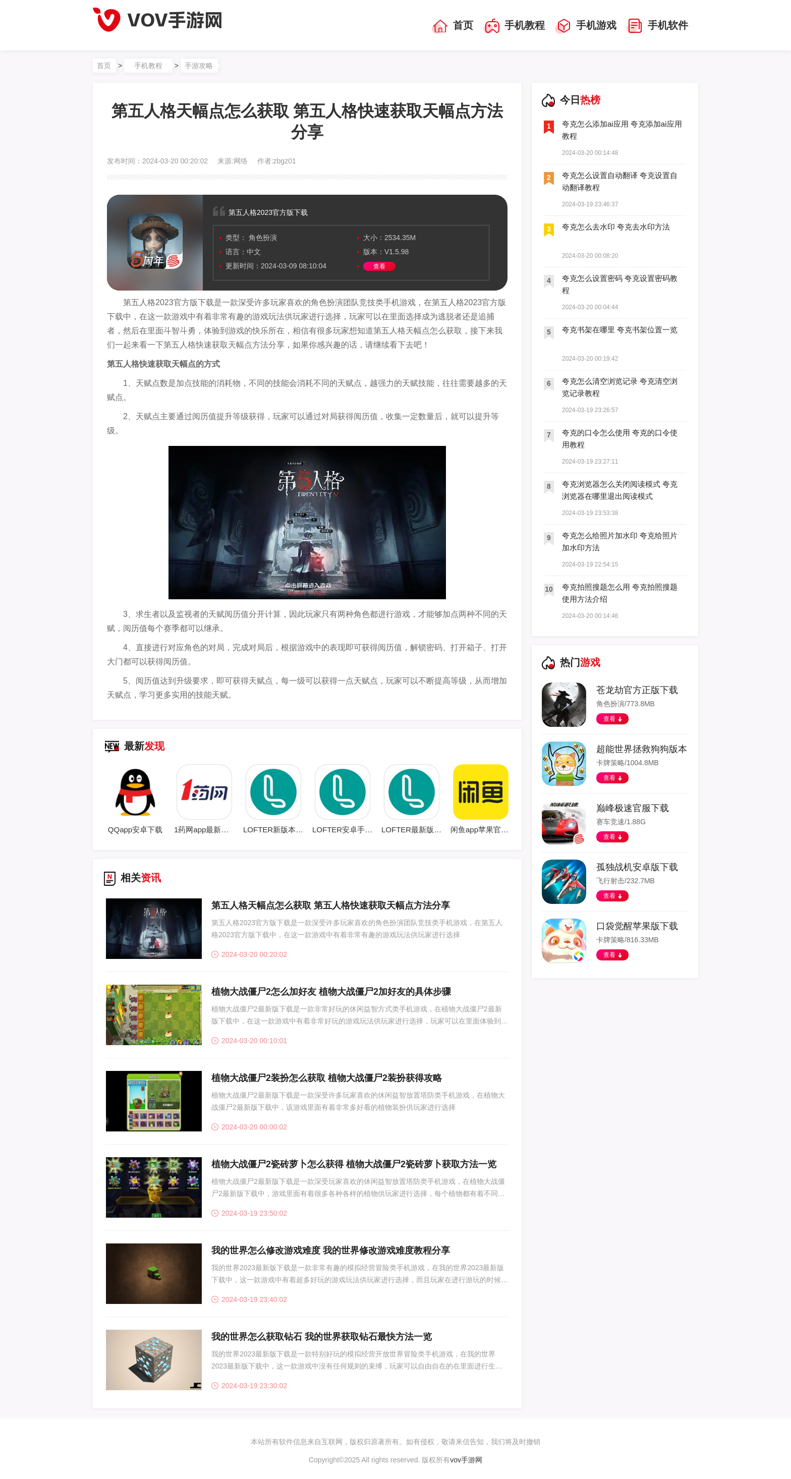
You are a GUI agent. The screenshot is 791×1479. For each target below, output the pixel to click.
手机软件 (657, 26)
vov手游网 (466, 1460)
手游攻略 (199, 66)
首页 (452, 26)
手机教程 (514, 26)
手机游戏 (585, 26)
